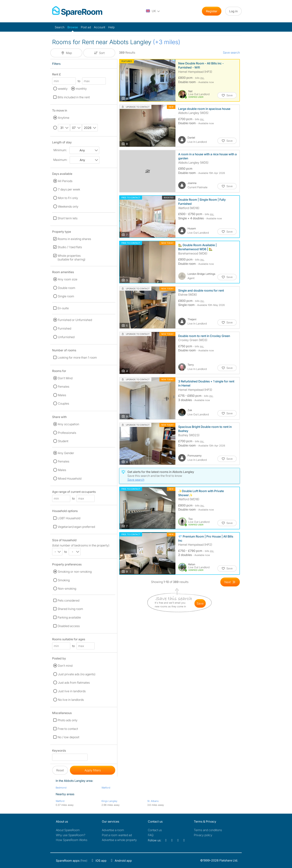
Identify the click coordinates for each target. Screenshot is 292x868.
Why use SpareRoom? (70, 835)
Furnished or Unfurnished (75, 320)
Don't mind (65, 665)
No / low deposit (68, 737)
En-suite (63, 308)
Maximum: (60, 160)
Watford (105, 787)
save (200, 603)
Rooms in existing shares (74, 239)
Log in (233, 11)
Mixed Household (69, 478)
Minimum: (60, 150)
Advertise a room (113, 830)
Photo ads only (67, 720)
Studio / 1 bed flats (70, 247)
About (68, 830)
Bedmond (61, 787)
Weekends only (68, 206)
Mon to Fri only (68, 198)
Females (63, 386)
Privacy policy (203, 835)
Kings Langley (109, 800)
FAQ (150, 835)
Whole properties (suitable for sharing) (71, 257)
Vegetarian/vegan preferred (76, 527)
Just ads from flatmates (74, 682)
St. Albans (153, 800)
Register (211, 11)
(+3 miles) (166, 42)
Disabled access (69, 626)
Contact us (155, 830)
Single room (66, 296)
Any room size (67, 279)
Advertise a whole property (119, 840)
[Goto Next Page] (230, 582)
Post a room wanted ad (117, 835)
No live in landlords (71, 700)
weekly (63, 88)
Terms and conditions (208, 830)
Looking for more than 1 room (77, 357)
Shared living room (70, 609)
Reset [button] (60, 770)
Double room (66, 288)
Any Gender (66, 453)
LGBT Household (69, 518)
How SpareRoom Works (71, 840)
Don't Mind (65, 378)
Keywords (59, 751)
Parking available (69, 617)
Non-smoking (67, 588)
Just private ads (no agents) (76, 674)
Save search (231, 52)
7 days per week (69, 189)
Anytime (63, 118)
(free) (71, 860)
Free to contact (68, 729)
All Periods (65, 181)
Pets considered (68, 600)
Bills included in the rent (74, 97)
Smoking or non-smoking (75, 571)
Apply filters (93, 770)
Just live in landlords (72, 691)
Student (63, 441)
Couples (63, 403)
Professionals (67, 433)
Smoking (64, 580)
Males (62, 395)
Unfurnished (66, 337)
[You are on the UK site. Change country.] (153, 11)
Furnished (64, 328)
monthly (81, 88)
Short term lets (67, 218)
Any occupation (68, 424)
